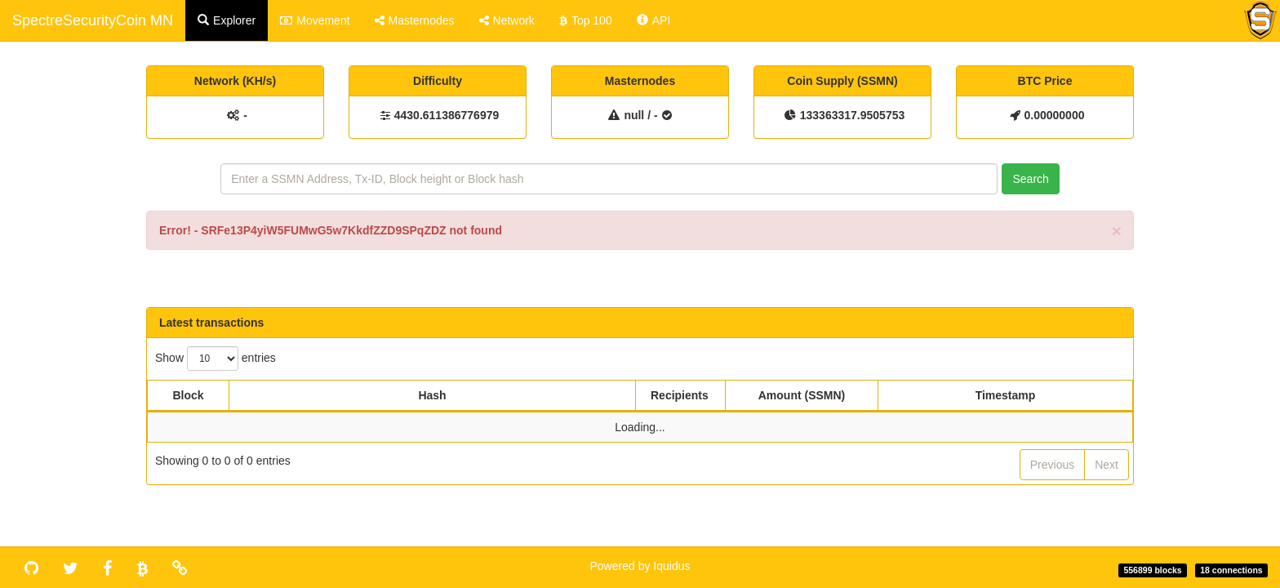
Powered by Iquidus (640, 565)
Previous (1052, 464)
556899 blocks (1152, 570)
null (634, 115)
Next (1106, 464)
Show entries (215, 358)
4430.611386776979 (446, 115)
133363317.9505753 (852, 115)
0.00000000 (1054, 115)
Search (1030, 178)
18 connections (1231, 570)
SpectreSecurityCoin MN (92, 20)
